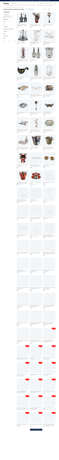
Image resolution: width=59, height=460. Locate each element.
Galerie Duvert (45, 184)
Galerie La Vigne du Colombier (21, 218)
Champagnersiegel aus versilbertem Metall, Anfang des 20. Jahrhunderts (22, 183)
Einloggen (46, 3)
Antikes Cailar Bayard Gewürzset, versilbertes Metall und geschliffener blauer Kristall (22, 25)
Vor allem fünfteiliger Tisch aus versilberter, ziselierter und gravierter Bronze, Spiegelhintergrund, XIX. (35, 165)
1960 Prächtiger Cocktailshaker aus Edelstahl (22, 425)
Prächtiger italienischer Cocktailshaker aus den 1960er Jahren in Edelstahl (36, 323)
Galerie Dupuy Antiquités (46, 359)
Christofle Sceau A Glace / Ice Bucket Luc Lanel (36, 235)
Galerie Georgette (45, 375)
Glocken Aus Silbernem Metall (34, 252)
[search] (23, 3)
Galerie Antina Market (46, 254)
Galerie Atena (18, 289)
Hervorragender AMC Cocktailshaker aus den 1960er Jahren (23, 341)
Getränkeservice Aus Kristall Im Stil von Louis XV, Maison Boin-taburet (35, 288)
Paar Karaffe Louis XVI (33, 59)
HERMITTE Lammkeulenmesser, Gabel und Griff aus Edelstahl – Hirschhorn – (22, 130)
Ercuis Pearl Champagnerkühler (34, 147)
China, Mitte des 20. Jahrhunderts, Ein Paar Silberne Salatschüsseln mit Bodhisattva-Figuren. (35, 392)
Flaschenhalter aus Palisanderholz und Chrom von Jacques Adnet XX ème (35, 218)
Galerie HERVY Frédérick (46, 166)
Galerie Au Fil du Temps (33, 219)
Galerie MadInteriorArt (20, 61)
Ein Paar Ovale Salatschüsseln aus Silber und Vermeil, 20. (49, 165)
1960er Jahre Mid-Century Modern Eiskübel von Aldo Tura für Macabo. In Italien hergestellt (48, 60)
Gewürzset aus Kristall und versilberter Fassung (48, 183)
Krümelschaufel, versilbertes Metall (48, 24)
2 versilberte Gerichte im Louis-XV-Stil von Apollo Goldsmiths (36, 270)
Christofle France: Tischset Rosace (48, 217)
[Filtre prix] (14, 41)
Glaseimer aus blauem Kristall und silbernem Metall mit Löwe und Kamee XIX (36, 341)
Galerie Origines (32, 375)
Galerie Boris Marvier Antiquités (47, 25)
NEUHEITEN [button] (7, 5)
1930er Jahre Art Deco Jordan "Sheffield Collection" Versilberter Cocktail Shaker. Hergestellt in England (36, 78)
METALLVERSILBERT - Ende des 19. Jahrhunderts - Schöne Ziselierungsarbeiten (48, 113)
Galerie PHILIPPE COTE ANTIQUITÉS (21, 253)
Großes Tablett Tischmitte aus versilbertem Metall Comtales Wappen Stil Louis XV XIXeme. (49, 130)
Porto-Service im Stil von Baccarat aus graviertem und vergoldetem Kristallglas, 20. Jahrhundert (22, 148)
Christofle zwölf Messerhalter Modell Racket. (48, 408)
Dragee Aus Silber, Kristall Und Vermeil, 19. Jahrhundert (22, 305)
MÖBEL (12, 5)
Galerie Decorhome (45, 131)
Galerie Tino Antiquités (33, 26)
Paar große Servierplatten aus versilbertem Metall (23, 95)
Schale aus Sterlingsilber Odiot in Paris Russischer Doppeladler (35, 408)
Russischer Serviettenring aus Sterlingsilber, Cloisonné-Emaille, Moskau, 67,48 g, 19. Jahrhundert (49, 235)
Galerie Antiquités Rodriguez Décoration (35, 131)
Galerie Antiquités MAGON (20, 409)
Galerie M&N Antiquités (46, 96)
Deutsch (42, 3)
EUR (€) (38, 3)
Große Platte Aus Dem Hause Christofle (22, 252)
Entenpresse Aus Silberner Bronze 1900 (35, 374)
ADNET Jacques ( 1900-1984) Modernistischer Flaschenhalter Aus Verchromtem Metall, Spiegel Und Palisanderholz (22, 200)
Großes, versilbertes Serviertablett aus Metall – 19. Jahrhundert (48, 95)
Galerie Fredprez (32, 342)
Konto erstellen (51, 3)
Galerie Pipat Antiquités (46, 289)
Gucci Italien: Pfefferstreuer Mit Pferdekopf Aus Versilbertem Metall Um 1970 (35, 25)
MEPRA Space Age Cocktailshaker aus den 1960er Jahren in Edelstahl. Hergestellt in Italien (48, 323)
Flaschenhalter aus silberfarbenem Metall (36, 424)
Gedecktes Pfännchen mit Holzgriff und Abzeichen (49, 200)
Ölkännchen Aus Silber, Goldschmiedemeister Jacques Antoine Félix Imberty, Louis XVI (22, 271)
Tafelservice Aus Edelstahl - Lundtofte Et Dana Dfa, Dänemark (22, 288)
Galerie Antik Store (19, 26)
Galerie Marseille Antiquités (33, 409)
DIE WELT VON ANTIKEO (40, 5)
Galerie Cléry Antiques (46, 218)
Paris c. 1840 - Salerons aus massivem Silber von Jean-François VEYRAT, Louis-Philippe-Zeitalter (23, 358)
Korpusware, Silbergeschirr (8, 17)
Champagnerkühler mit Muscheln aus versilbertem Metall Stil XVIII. (35, 42)
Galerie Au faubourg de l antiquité (21, 166)
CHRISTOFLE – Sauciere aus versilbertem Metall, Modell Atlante (49, 42)
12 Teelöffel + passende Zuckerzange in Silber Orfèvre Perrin (48, 270)
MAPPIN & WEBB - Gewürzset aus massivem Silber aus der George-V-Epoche (36, 95)
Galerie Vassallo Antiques (20, 376)
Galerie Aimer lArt (32, 425)
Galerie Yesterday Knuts (33, 60)
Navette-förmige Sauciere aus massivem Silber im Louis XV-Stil (49, 358)
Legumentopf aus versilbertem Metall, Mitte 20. (35, 183)
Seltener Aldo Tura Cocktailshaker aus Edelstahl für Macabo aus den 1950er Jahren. (22, 60)
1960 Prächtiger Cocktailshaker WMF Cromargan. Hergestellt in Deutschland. (49, 305)
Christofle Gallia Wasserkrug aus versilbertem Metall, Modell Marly (48, 341)
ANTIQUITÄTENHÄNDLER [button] (49, 5)
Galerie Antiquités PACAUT (46, 342)
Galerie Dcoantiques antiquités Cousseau (48, 409)
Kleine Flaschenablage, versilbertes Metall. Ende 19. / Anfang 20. (49, 288)
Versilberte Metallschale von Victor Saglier (23, 112)
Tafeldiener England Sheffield (47, 374)
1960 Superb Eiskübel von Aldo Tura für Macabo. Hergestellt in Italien (36, 305)
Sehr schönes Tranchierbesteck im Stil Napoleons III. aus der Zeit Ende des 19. (22, 408)
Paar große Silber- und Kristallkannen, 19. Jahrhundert (36, 358)
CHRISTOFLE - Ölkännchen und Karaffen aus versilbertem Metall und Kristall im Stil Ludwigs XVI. (49, 78)
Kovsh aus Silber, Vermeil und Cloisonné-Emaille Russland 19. (23, 77)
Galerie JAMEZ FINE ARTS (33, 96)
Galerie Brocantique (19, 96)
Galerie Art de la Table (46, 426)
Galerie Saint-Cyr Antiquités (33, 148)
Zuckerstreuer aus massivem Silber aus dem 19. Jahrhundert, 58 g (35, 113)
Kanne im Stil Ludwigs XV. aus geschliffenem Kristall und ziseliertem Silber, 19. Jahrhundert (35, 130)
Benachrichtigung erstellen (30, 9)
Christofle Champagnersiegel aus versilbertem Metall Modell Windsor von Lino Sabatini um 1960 (49, 148)
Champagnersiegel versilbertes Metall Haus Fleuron (22, 165)
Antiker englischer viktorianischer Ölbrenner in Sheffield (21, 375)
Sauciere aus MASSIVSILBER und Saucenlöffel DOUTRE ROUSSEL (21, 391)
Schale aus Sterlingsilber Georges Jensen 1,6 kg (49, 391)
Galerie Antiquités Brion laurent (47, 149)
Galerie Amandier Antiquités (20, 131)
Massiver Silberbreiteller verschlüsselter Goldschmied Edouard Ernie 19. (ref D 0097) (48, 425)
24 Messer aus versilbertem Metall (22, 217)
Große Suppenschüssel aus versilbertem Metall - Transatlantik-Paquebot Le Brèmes (49, 253)
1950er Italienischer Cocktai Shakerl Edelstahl (22, 323)
